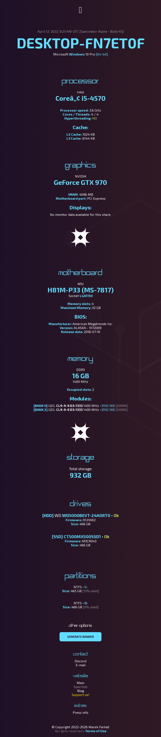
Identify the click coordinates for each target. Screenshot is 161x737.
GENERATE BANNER (80, 636)
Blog (80, 691)
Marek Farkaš (98, 727)
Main (80, 683)
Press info (80, 712)
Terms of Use (95, 731)
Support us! (80, 695)
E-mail (81, 665)
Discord (80, 661)
